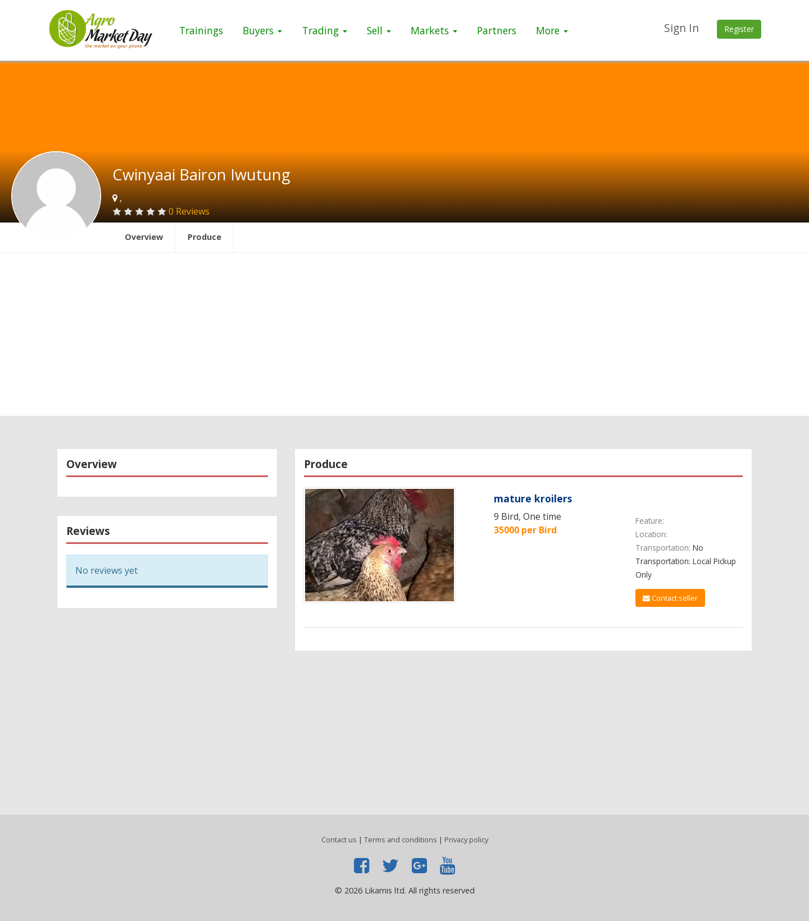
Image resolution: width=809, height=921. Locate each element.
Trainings (201, 30)
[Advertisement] (404, 337)
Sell (379, 30)
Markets (434, 30)
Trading (324, 30)
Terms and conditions (400, 839)
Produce (204, 237)
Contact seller (670, 598)
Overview (144, 237)
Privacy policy (466, 839)
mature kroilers (533, 498)
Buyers (262, 30)
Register (739, 29)
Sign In (681, 27)
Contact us (339, 839)
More (552, 30)
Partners (496, 30)
